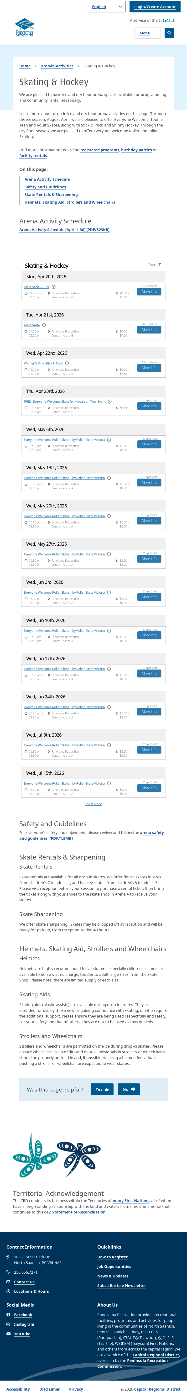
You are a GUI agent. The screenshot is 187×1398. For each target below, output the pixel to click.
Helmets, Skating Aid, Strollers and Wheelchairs (70, 202)
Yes (99, 1089)
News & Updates (112, 1276)
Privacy (76, 1389)
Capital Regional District (156, 1354)
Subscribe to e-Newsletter (121, 1285)
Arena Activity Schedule (47, 179)
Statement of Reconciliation (79, 1212)
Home (25, 66)
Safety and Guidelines (45, 187)
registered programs (99, 150)
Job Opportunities (114, 1266)
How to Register (112, 1257)
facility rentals (33, 155)
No (126, 1089)
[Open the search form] (169, 33)
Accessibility (18, 1389)
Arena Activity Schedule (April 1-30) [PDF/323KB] (64, 229)
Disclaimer (49, 1389)
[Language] (107, 6)
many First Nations (131, 1200)
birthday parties (136, 150)
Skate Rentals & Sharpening (51, 194)
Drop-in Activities (57, 66)
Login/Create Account (155, 6)
